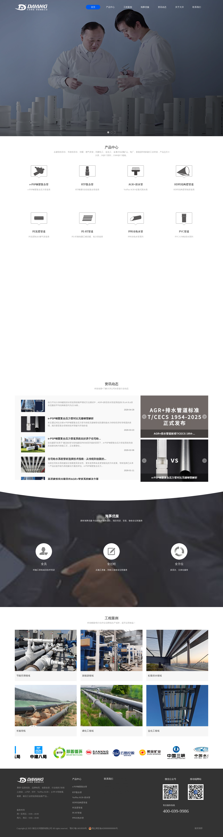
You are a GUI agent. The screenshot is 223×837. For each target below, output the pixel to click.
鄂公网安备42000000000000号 (103, 828)
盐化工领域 (153, 731)
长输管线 (21, 731)
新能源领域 (88, 675)
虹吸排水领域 (155, 675)
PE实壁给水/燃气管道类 (39, 237)
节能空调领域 (23, 675)
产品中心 (110, 7)
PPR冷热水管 (135, 231)
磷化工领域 (88, 731)
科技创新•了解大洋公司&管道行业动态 (111, 389)
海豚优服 (145, 7)
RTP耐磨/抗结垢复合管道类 (87, 190)
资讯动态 (162, 7)
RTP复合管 (87, 184)
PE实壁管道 (39, 231)
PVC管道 (184, 231)
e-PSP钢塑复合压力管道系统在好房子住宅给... (74, 439)
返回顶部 (199, 828)
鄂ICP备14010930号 (78, 828)
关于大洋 (179, 7)
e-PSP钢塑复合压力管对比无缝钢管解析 (71, 418)
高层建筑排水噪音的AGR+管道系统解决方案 (73, 479)
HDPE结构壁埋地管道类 (184, 190)
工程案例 (127, 7)
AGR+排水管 (135, 184)
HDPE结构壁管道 (184, 184)
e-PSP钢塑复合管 (38, 184)
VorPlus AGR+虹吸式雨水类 (136, 190)
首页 (93, 7)
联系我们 (196, 7)
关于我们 (111, 275)
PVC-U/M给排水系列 (184, 237)
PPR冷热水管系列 (135, 237)
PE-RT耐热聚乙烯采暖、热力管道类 (87, 237)
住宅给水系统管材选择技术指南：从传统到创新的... (77, 459)
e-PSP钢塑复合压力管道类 (39, 190)
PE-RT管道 (87, 231)
